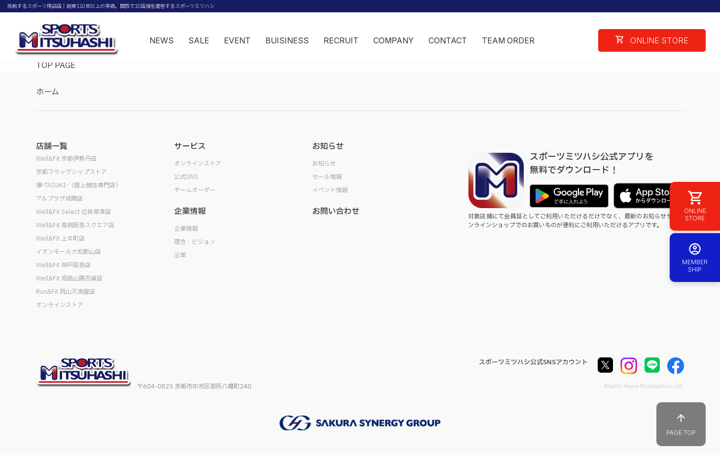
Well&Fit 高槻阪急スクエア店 (75, 225)
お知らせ (324, 163)
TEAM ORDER (508, 40)
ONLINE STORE (651, 40)
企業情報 (186, 228)
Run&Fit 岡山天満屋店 (65, 291)
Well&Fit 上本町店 (60, 238)
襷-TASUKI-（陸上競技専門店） (78, 185)
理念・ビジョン (195, 242)
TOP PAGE (55, 65)
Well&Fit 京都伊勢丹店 (66, 158)
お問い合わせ (336, 211)
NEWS (161, 40)
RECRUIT (341, 40)
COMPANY (393, 40)
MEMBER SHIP (695, 257)
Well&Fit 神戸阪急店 (63, 265)
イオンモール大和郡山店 (68, 251)
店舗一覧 (52, 146)
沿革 (180, 255)
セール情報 (327, 177)
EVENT (237, 40)
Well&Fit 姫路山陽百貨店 (69, 278)
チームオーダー (195, 190)
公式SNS (186, 177)
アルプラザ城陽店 (59, 198)
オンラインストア (59, 305)
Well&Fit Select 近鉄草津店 (73, 212)
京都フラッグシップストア (71, 172)
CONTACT (448, 40)
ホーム (47, 92)
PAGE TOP (681, 424)
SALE (198, 40)
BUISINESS (287, 40)
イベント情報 (330, 190)
